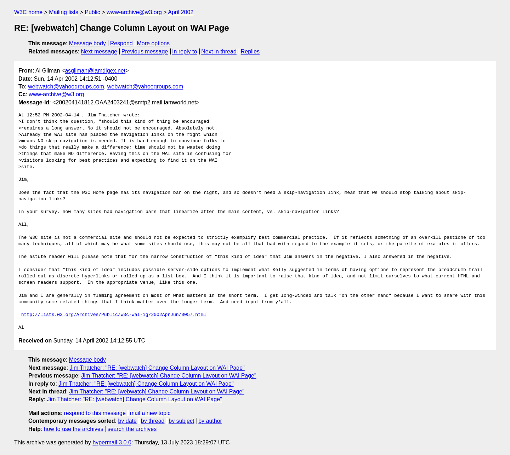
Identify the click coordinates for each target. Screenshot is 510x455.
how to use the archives (73, 429)
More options (153, 43)
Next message (99, 51)
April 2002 (180, 12)
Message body (87, 43)
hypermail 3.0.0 (111, 442)
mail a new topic (150, 413)
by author (210, 421)
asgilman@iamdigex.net (95, 71)
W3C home (28, 12)
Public (92, 12)
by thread (153, 421)
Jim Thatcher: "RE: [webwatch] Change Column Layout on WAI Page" (157, 368)
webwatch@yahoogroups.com (66, 86)
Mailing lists (63, 12)
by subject (181, 421)
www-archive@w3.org (134, 12)
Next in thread (219, 51)
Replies (250, 51)
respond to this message (94, 413)
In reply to (184, 51)
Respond (121, 43)
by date (127, 421)
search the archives (132, 429)
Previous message (144, 51)
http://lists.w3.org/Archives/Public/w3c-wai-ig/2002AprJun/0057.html (113, 315)
